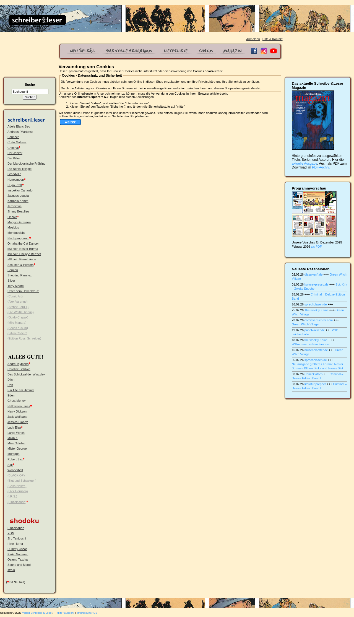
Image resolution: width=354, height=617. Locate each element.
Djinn (10, 379)
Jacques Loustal (18, 195)
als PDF (316, 246)
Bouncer (13, 137)
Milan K (12, 438)
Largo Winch (16, 432)
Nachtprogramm (18, 238)
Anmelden (253, 39)
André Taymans (17, 363)
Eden (11, 395)
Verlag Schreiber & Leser (37, 612)
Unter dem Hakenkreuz (23, 291)
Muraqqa (13, 453)
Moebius (13, 227)
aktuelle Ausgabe (304, 163)
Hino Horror (15, 543)
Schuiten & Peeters (20, 264)
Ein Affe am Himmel (20, 390)
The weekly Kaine (316, 310)
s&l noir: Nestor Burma (22, 248)
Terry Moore (15, 285)
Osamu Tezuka (17, 559)
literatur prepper (315, 384)
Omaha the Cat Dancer (23, 243)
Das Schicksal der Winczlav (26, 374)
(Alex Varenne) (17, 301)
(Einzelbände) (16, 502)
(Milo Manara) (16, 322)
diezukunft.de (313, 274)
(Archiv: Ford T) (17, 306)
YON (10, 533)
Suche (30, 85)
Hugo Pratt (14, 185)
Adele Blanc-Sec (18, 126)
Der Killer (13, 158)
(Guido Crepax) (17, 317)
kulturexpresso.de (316, 284)
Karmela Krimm (17, 201)
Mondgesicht (16, 232)
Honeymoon (15, 179)
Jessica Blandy (17, 422)
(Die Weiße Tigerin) (20, 312)
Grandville (14, 174)
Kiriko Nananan (17, 554)
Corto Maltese (16, 142)
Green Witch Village (305, 324)
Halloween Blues (18, 406)
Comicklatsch (313, 374)
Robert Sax (15, 459)
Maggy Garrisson (19, 222)
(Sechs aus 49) (17, 328)
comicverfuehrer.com (318, 320)
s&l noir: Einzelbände (21, 259)
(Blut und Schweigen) (22, 480)
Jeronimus (14, 206)
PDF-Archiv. (321, 167)
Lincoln (12, 217)
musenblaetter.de (316, 350)
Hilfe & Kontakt (272, 39)
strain (11, 570)
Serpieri (12, 270)
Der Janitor (14, 153)
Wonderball (15, 470)
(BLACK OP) (16, 475)
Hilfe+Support (65, 612)
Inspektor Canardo (20, 190)
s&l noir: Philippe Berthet (24, 254)
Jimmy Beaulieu (18, 211)
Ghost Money (16, 400)
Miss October (16, 443)
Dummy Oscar (17, 549)
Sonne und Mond (19, 564)
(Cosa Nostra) (16, 486)
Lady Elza (14, 427)
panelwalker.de (314, 330)
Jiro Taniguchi (16, 538)
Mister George (17, 448)
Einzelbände (15, 528)
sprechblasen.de (315, 304)
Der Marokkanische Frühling (26, 163)
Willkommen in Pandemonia (310, 344)
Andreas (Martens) (20, 131)
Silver (11, 280)
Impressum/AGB (87, 612)
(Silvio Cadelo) (17, 333)
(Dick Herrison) (17, 491)
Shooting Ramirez (19, 275)
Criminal (13, 147)
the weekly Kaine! (316, 340)
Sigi (9, 464)
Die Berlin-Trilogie (19, 168)
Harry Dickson (17, 411)
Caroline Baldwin (18, 369)
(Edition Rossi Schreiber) (24, 338)
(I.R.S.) (12, 496)
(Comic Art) (15, 296)
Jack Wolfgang (17, 416)
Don (10, 385)
